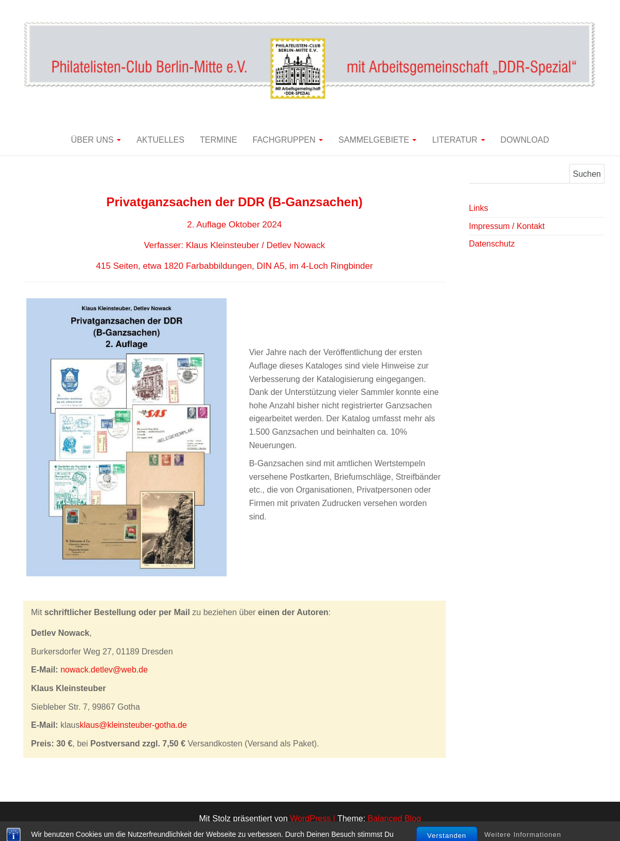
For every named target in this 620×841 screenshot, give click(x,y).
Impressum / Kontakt (507, 226)
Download (525, 139)
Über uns (96, 139)
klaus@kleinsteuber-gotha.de (133, 725)
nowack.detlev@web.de (104, 669)
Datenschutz (492, 243)
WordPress (310, 818)
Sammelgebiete (377, 139)
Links (478, 208)
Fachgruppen (288, 139)
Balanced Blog (394, 818)
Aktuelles (160, 139)
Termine (218, 139)
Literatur (458, 139)
